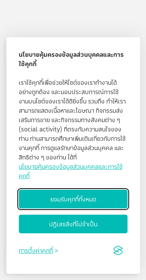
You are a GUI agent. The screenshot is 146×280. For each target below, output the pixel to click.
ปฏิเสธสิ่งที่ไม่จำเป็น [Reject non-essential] (73, 224)
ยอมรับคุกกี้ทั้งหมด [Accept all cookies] (73, 199)
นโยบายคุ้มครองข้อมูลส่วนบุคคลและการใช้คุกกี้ (71, 171)
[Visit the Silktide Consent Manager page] (118, 250)
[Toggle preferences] (38, 250)
